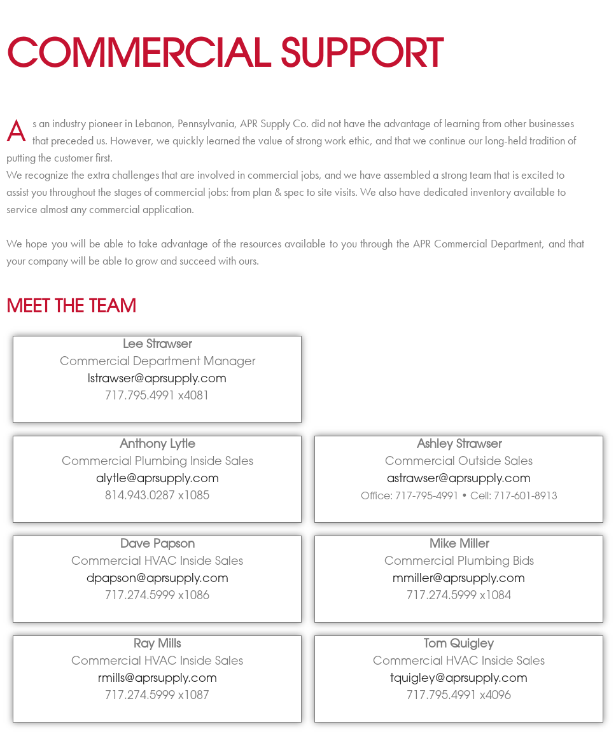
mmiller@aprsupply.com (459, 579)
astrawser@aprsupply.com (459, 479)
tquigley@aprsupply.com (459, 679)
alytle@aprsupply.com (157, 479)
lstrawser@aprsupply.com (157, 379)
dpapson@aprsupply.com (157, 579)
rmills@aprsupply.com (157, 679)
